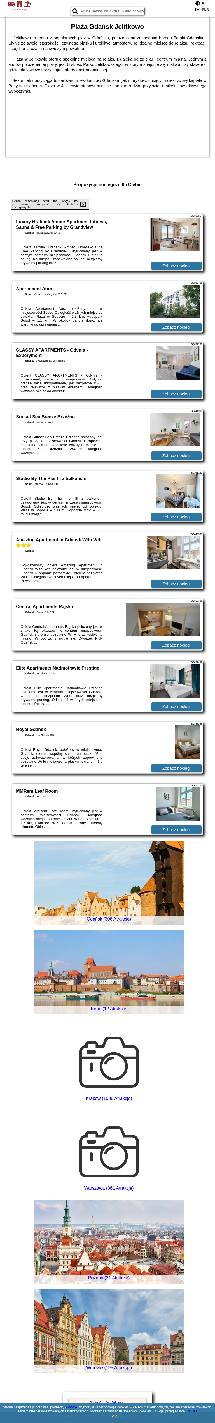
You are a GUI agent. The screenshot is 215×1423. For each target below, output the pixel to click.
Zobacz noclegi (176, 265)
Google (71, 1407)
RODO (192, 1411)
